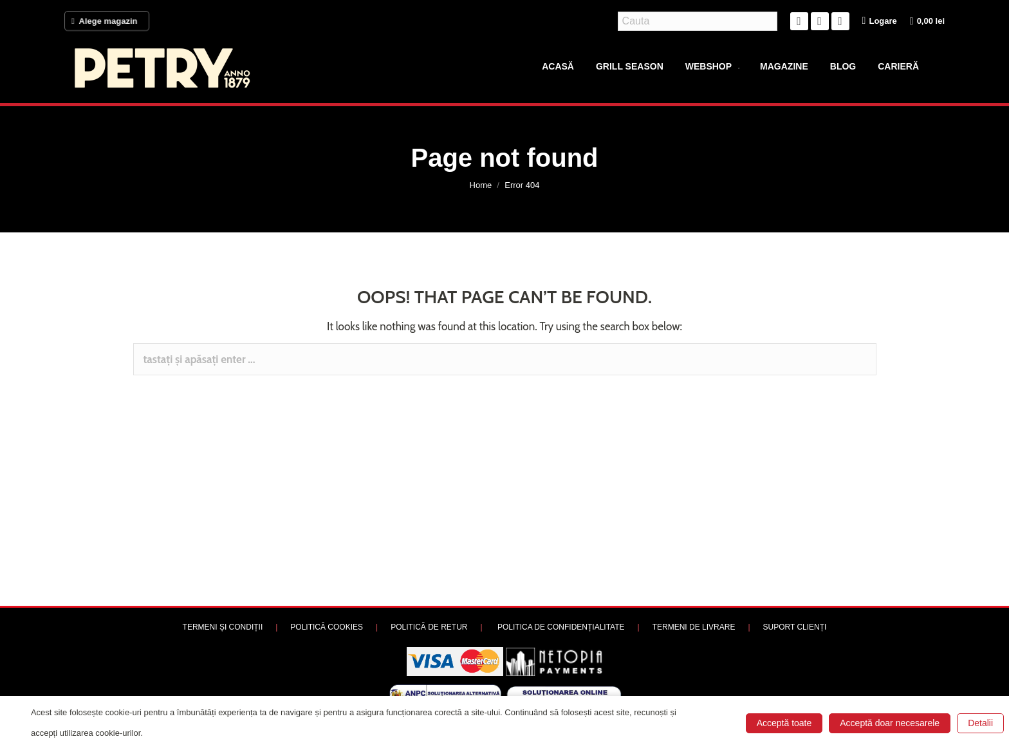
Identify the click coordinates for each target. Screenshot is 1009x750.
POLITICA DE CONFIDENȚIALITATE (561, 627)
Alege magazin (106, 21)
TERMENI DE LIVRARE (694, 627)
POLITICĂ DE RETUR (429, 627)
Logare (879, 20)
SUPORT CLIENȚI (795, 627)
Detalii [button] (980, 723)
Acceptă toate (784, 723)
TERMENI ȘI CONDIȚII (223, 627)
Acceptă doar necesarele (890, 723)
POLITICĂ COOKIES (326, 627)
